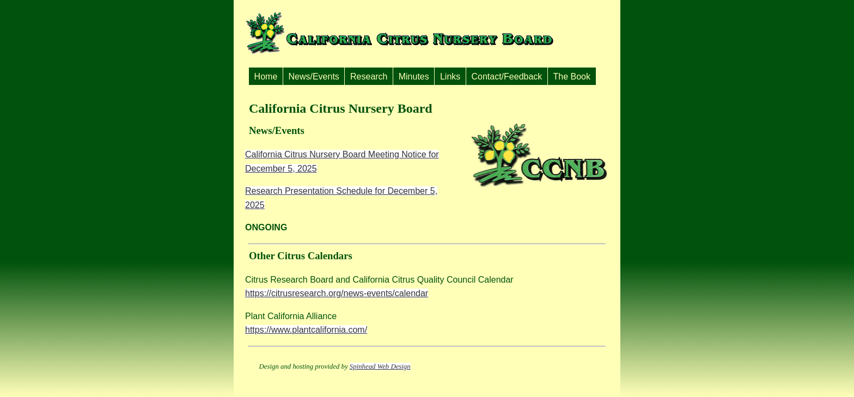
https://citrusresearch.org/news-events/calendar (336, 293)
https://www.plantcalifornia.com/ (306, 329)
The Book (571, 76)
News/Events (313, 76)
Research (368, 76)
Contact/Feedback (506, 76)
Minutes (414, 76)
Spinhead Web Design (380, 366)
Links (450, 76)
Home (266, 76)
